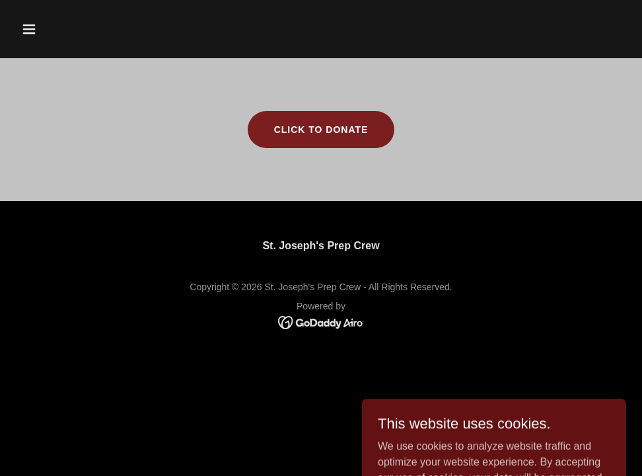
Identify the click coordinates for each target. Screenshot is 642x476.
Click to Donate (321, 129)
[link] (321, 321)
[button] (62, 29)
